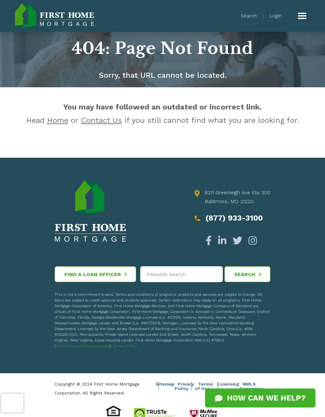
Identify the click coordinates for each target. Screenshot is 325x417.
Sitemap (165, 384)
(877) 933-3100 (234, 218)
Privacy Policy (125, 346)
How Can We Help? (260, 398)
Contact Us (101, 120)
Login (275, 16)
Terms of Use (203, 386)
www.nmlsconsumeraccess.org (83, 346)
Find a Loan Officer (95, 274)
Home (57, 120)
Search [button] (249, 16)
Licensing (228, 384)
